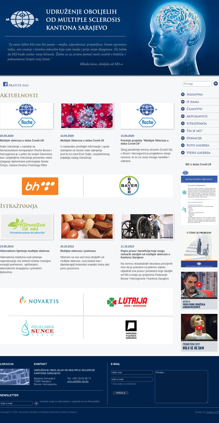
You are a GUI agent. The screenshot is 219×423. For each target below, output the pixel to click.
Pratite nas (16, 84)
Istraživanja (19, 206)
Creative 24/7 (212, 412)
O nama (193, 102)
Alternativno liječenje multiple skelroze (24, 251)
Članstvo (194, 109)
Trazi (216, 83)
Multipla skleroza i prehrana (78, 251)
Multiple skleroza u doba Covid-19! (22, 140)
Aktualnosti (197, 116)
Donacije (194, 138)
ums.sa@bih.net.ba (77, 381)
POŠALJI (120, 393)
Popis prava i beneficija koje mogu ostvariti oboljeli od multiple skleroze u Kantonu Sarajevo (145, 254)
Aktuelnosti (19, 95)
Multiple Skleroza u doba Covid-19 (82, 140)
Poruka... (181, 386)
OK (36, 403)
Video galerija (198, 153)
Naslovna (195, 94)
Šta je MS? (194, 131)
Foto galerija (198, 145)
